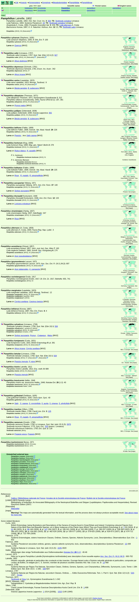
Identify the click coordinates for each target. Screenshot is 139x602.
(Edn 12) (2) (43, 55)
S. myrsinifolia (35, 403)
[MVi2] (17, 31)
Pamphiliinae (87, 3)
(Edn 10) (45, 326)
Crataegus (41, 335)
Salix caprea (31, 136)
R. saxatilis (31, 151)
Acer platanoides (21, 269)
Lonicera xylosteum (22, 204)
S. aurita (44, 403)
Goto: (41, 15)
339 (44, 569)
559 (55, 356)
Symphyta (46, 3)
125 (49, 411)
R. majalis (24, 176)
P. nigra (32, 362)
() (91, 8)
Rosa (16, 176)
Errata (19, 575)
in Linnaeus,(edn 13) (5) (51, 424)
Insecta (24, 3)
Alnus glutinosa (20, 61)
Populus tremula (21, 362)
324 (46, 426)
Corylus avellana (21, 302)
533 (132, 573)
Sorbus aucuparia (21, 191)
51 (12, 529)
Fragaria (31, 434)
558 (56, 326)
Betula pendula (20, 88)
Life (16, 3)
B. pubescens (33, 88)
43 (44, 23)
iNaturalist (26, 31)
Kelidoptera (29, 8)
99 (28, 529)
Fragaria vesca (20, 434)
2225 (60, 548)
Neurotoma (29, 10)
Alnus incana (19, 74)
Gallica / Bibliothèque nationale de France (28, 498)
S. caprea (24, 403)
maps (134, 50)
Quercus (17, 46)
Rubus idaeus (20, 151)
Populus (17, 136)
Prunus (33, 335)
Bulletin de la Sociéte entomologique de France (106, 498)
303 (49, 21)
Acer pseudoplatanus (23, 256)
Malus (49, 335)
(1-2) (54, 382)
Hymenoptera (34, 3)
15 (126, 544)
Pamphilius (65, 8)
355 (50, 113)
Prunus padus (20, 106)
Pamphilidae (74, 3)
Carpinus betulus (36, 302)
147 (45, 529)
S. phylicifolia (64, 403)
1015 (60, 592)
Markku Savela (97, 598)
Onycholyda (41, 8)
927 (56, 55)
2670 (69, 424)
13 (104, 563)
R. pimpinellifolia (36, 176)
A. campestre (34, 269)
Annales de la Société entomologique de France (66, 498)
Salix (16, 403)
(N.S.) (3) (53, 264)
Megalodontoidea (60, 3)
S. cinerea (53, 403)
